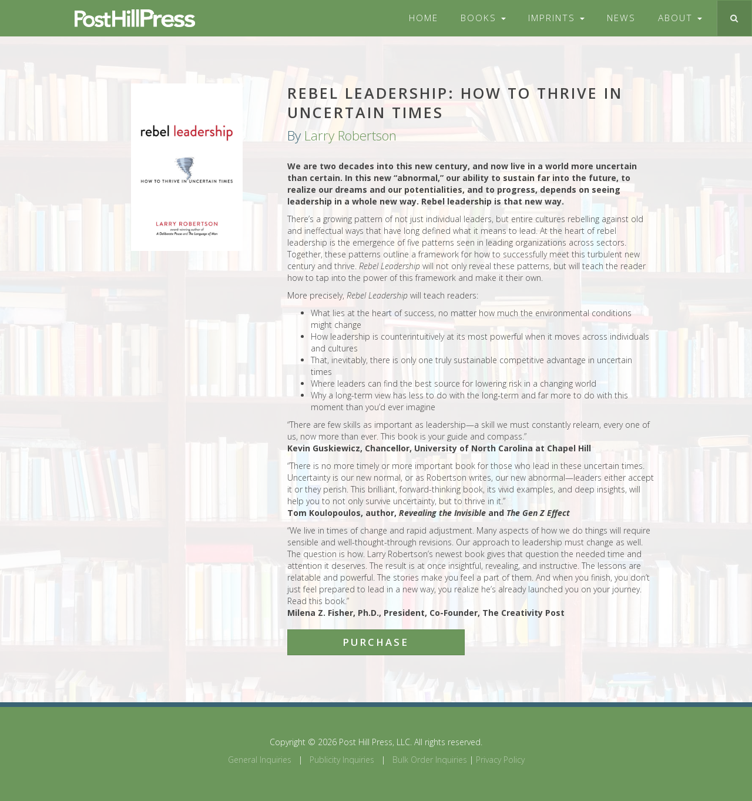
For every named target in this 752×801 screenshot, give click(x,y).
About (680, 18)
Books (483, 18)
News (621, 18)
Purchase (376, 642)
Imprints (556, 18)
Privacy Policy (500, 759)
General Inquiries (259, 759)
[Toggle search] (734, 18)
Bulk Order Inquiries (429, 759)
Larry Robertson (350, 135)
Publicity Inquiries (342, 759)
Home (423, 18)
